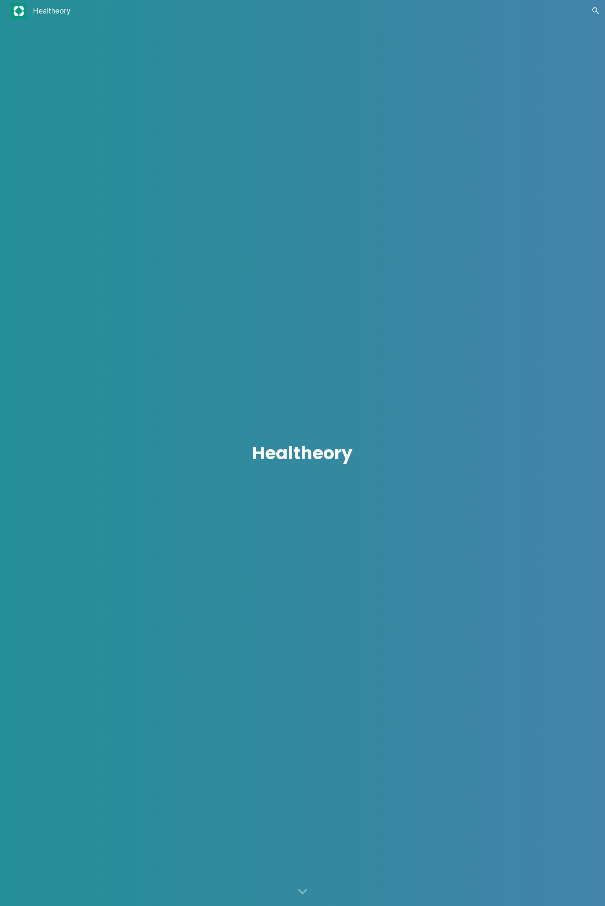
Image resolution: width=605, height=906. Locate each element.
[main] (302, 453)
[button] (595, 11)
